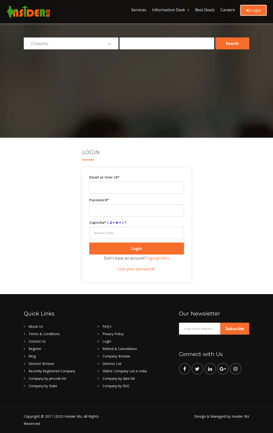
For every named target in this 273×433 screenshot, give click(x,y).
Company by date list (118, 378)
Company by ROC (116, 386)
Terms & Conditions (44, 334)
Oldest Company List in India (124, 371)
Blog (32, 356)
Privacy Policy (113, 334)
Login (253, 10)
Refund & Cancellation (119, 348)
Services (138, 9)
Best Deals (205, 9)
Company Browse (116, 356)
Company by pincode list (47, 378)
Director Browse (41, 363)
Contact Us (37, 341)
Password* (99, 199)
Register (35, 348)
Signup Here (158, 258)
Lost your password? (136, 269)
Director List (112, 363)
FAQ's (107, 326)
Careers (227, 9)
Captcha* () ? (107, 222)
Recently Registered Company (52, 371)
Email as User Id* (104, 177)
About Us (36, 326)
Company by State (43, 386)
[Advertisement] (136, 90)
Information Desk (168, 9)
